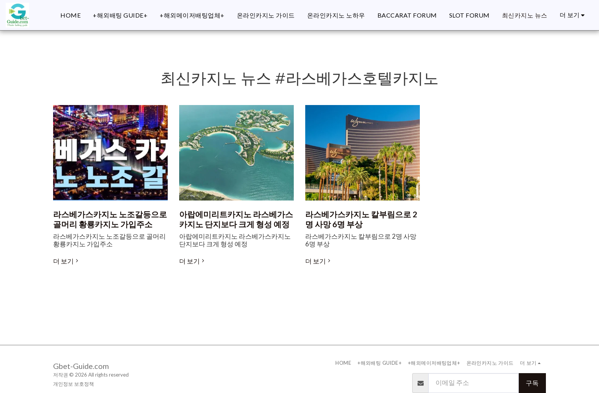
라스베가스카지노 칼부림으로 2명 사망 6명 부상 (361, 219)
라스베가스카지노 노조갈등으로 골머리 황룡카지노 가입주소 (110, 219)
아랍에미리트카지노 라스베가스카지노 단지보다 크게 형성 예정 (236, 219)
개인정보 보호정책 (73, 384)
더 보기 (66, 261)
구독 (532, 383)
